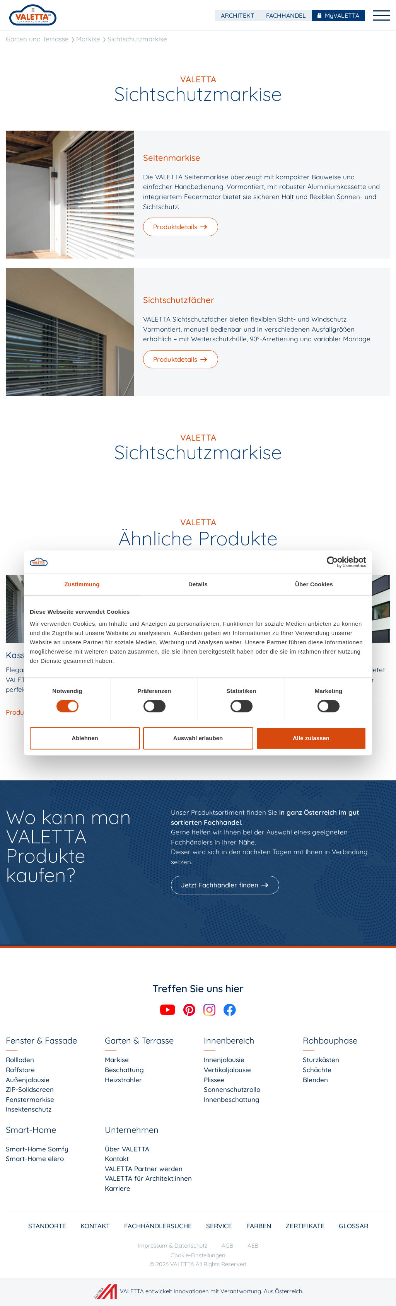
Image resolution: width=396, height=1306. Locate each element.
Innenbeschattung (231, 1099)
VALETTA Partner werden (144, 1169)
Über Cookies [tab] (314, 584)
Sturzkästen (321, 1060)
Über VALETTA (127, 1149)
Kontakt (117, 1158)
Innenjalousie (224, 1060)
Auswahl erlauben (198, 738)
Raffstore (20, 1070)
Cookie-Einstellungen (198, 1255)
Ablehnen (85, 738)
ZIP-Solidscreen (30, 1089)
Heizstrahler (123, 1080)
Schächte (317, 1070)
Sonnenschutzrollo (232, 1089)
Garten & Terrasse (139, 1040)
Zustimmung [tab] (82, 584)
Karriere (117, 1188)
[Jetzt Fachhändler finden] (226, 885)
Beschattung (124, 1070)
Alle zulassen (311, 738)
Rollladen (20, 1060)
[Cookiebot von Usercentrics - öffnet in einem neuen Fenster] (332, 562)
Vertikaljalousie (227, 1070)
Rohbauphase (330, 1040)
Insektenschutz (28, 1109)
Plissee (214, 1080)
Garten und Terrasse (37, 39)
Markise (88, 39)
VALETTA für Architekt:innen (148, 1178)
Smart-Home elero (35, 1158)
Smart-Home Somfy (37, 1149)
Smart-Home (31, 1129)
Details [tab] (198, 584)
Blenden (315, 1080)
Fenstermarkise (30, 1099)
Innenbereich (229, 1040)
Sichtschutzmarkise (137, 39)
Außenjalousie (28, 1080)
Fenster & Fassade (41, 1040)
